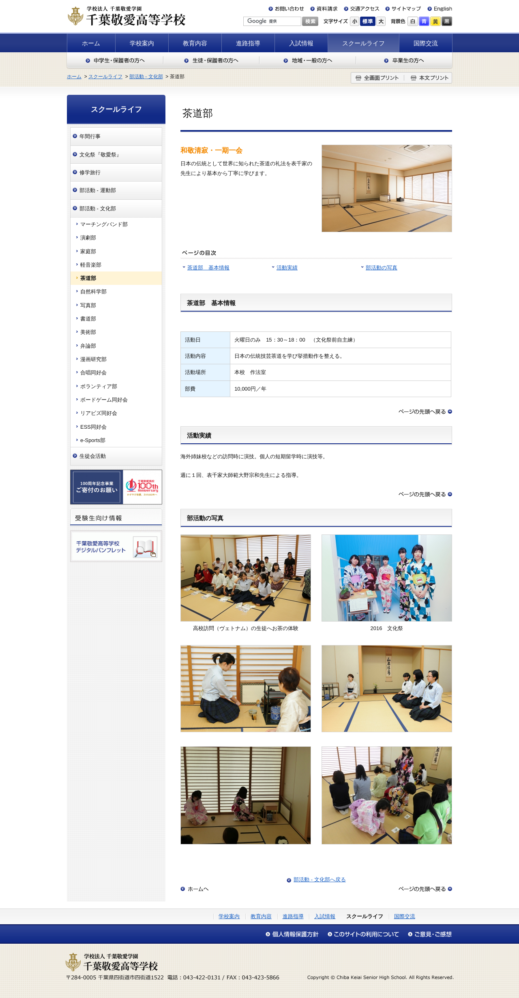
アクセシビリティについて (427, 934)
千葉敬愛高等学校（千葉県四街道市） (126, 16)
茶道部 (88, 278)
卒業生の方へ (404, 60)
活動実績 (287, 268)
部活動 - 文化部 (146, 76)
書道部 (88, 319)
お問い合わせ (287, 8)
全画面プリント (377, 77)
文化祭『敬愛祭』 (100, 155)
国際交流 (426, 43)
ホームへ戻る (194, 889)
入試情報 (301, 43)
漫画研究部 (93, 359)
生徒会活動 (92, 456)
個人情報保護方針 (294, 934)
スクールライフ (363, 43)
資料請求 (324, 8)
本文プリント (428, 77)
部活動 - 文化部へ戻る (320, 879)
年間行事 (90, 136)
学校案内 (142, 43)
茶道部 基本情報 (208, 268)
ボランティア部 (98, 386)
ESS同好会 (93, 427)
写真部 (88, 305)
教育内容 (195, 43)
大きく (381, 21)
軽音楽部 (90, 265)
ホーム (91, 43)
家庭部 (88, 251)
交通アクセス (361, 8)
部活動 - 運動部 (97, 190)
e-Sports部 (92, 440)
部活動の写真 (381, 268)
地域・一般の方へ (308, 60)
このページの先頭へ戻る (425, 411)
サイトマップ (401, 8)
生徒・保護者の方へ (211, 60)
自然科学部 (93, 292)
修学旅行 (90, 172)
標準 (367, 21)
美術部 (88, 332)
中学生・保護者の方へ (114, 60)
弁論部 (88, 346)
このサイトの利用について (363, 934)
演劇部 (88, 238)
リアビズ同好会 (98, 413)
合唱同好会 (93, 373)
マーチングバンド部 (104, 224)
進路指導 (248, 43)
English (436, 8)
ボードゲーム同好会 (104, 400)
